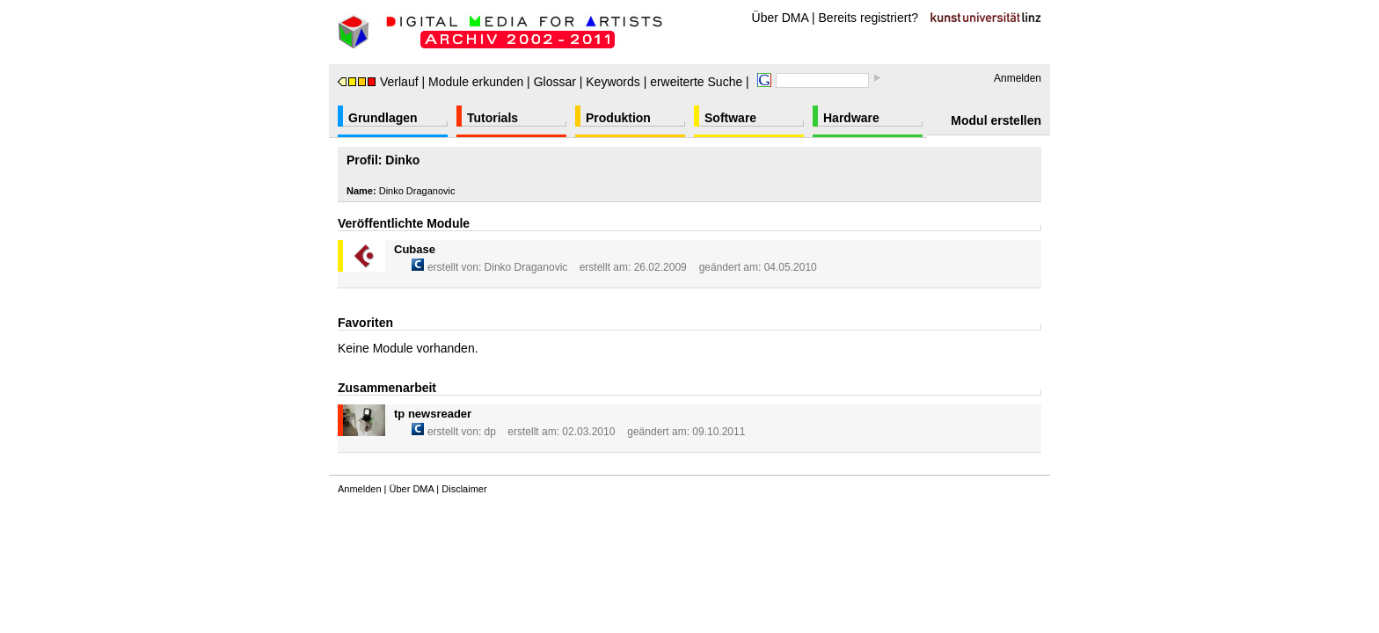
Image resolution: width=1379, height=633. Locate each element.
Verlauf (378, 82)
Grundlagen (383, 118)
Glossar (555, 82)
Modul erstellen (996, 120)
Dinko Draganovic (526, 267)
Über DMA (780, 18)
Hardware (851, 118)
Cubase (414, 249)
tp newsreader (432, 413)
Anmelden (1017, 78)
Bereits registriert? (869, 18)
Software (730, 118)
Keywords (612, 82)
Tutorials (492, 118)
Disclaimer (463, 489)
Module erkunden (475, 82)
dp (490, 432)
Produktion (618, 118)
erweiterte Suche (696, 82)
